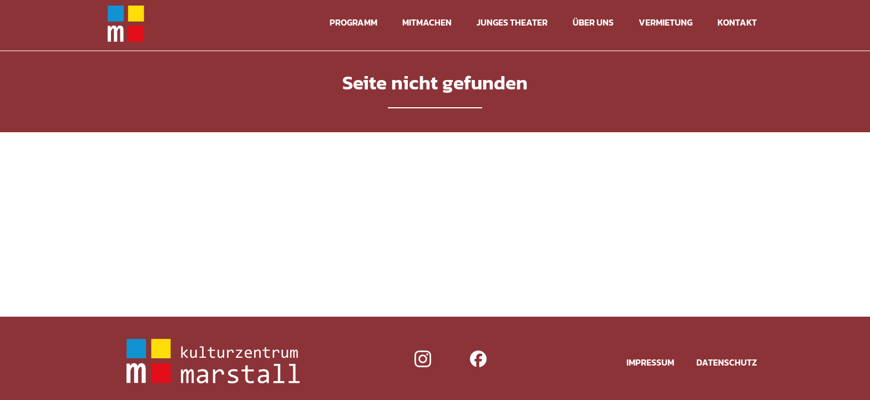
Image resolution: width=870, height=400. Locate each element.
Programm (353, 22)
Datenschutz (726, 362)
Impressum (650, 362)
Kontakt (737, 22)
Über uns (593, 22)
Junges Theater (512, 22)
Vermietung (665, 22)
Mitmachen (427, 22)
